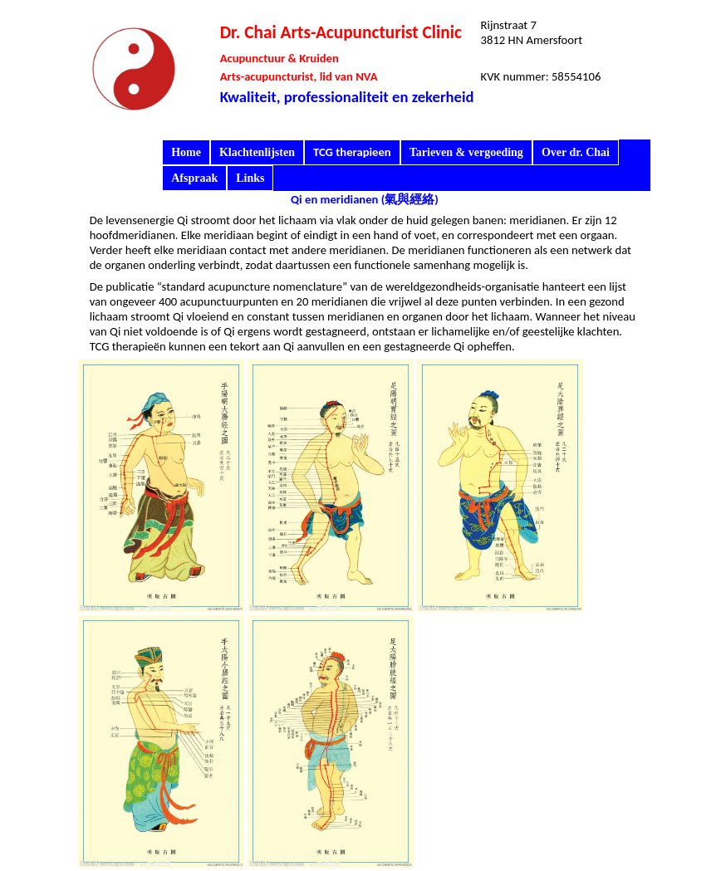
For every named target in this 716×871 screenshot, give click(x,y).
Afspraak (194, 178)
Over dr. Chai (576, 152)
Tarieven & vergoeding (466, 152)
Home (186, 152)
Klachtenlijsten (257, 152)
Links (250, 178)
